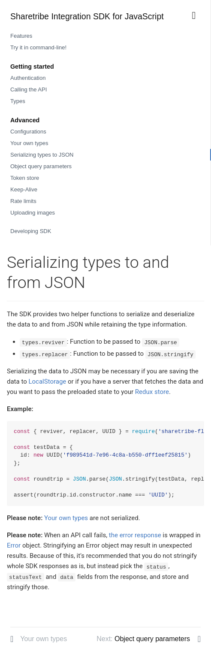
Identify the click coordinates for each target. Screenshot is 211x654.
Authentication (27, 78)
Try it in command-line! (38, 47)
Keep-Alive (23, 189)
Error (14, 545)
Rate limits (23, 201)
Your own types (29, 143)
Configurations (28, 131)
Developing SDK (30, 231)
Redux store (152, 392)
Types (17, 101)
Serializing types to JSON (41, 154)
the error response (135, 535)
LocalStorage (47, 381)
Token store (24, 178)
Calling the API (28, 89)
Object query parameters (41, 166)
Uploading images (32, 212)
